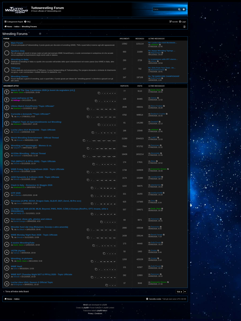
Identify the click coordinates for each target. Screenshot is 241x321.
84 (104, 262)
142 (101, 180)
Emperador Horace (159, 169)
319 (114, 117)
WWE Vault (16, 266)
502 (101, 149)
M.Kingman (17, 284)
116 (114, 172)
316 (101, 117)
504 (110, 149)
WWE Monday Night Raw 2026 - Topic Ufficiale (34, 235)
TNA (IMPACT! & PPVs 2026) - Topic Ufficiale (33, 161)
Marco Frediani (156, 106)
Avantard (17, 108)
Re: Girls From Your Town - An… (162, 68)
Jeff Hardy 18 (18, 213)
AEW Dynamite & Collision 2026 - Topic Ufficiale (35, 177)
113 (101, 172)
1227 (98, 156)
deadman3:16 (19, 187)
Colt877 (154, 137)
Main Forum (17, 43)
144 (110, 180)
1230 (113, 156)
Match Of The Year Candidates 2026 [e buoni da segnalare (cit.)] (43, 90)
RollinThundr (156, 78)
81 (111, 188)
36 (108, 214)
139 (114, 230)
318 (110, 117)
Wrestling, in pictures (21, 258)
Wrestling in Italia (19, 59)
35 (104, 214)
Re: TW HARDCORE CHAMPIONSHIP (163, 76)
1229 (108, 156)
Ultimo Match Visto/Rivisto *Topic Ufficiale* (32, 106)
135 (110, 109)
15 (101, 277)
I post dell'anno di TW (22, 98)
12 (111, 133)
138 (110, 230)
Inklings (16, 100)
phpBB (86, 308)
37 (111, 214)
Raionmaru (155, 145)
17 (108, 277)
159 (97, 238)
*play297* (17, 148)
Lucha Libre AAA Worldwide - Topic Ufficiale (33, 130)
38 (101, 204)
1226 (93, 156)
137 (106, 230)
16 (104, 277)
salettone (154, 45)
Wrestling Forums (15, 34)
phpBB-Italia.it (102, 311)
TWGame (15, 68)
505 (114, 149)
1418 (108, 141)
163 (114, 238)
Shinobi (16, 132)
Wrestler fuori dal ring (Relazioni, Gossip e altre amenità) (39, 227)
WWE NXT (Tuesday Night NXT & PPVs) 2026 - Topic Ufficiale (41, 274)
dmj (18, 116)
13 (114, 133)
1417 (103, 141)
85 (108, 262)
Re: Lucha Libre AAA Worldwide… (162, 43)
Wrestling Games (19, 76)
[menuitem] (27, 22)
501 (97, 149)
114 (106, 172)
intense (153, 61)
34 (101, 214)
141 (97, 180)
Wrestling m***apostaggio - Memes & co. (31, 145)
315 (97, 117)
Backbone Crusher (158, 114)
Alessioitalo (155, 153)
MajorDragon (156, 53)
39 (104, 204)
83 (101, 262)
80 (108, 188)
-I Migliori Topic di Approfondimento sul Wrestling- (36, 122)
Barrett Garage (19, 221)
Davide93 (154, 122)
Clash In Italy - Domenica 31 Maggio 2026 (31, 185)
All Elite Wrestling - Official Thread (28, 153)
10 (104, 133)
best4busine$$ (156, 193)
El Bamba (17, 195)
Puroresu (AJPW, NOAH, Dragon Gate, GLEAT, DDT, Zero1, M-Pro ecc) (46, 201)
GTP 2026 (16, 193)
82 (114, 188)
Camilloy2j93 (156, 177)
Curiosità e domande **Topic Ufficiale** (30, 114)
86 (111, 262)
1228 (103, 156)
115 (110, 172)
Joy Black (20, 229)
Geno (19, 203)
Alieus (153, 161)
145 (114, 180)
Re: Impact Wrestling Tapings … (161, 51)
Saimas (154, 98)
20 (108, 196)
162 (110, 238)
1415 (93, 141)
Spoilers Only (18, 51)
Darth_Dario (18, 92)
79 (104, 188)
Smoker (154, 250)
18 (101, 196)
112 (97, 172)
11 (108, 133)
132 (97, 109)
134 (106, 109)
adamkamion (156, 185)
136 (114, 109)
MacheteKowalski (158, 70)
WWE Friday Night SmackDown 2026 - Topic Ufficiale (37, 169)
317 (106, 117)
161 (106, 238)
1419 (113, 141)
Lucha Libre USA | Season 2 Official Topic (32, 282)
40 (108, 204)
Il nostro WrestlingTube (22, 243)
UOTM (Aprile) (18, 250)
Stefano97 (17, 156)
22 (114, 196)
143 (106, 180)
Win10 (85, 305)
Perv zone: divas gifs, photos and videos (31, 219)
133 (101, 109)
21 (111, 196)
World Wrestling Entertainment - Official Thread (35, 137)
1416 (98, 141)
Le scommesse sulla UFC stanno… (163, 59)
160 (101, 238)
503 (106, 149)
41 (111, 204)
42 (114, 204)
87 (114, 262)
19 (104, 196)
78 (101, 188)
